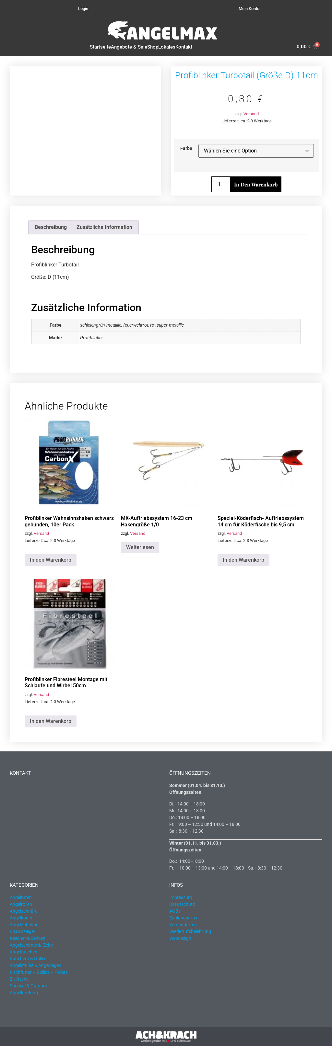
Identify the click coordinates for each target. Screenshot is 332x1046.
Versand (251, 113)
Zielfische (19, 979)
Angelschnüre (23, 911)
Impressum (180, 897)
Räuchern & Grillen (28, 958)
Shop (152, 47)
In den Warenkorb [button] (50, 560)
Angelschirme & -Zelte (31, 945)
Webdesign (180, 938)
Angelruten (21, 897)
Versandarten (183, 924)
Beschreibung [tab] (51, 227)
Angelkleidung (24, 992)
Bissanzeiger (22, 931)
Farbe (186, 148)
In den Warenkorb (256, 184)
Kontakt (183, 47)
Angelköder (21, 917)
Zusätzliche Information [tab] (104, 227)
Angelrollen (21, 904)
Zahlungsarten (184, 917)
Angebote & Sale (129, 47)
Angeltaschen (23, 951)
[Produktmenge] (220, 184)
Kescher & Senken (27, 938)
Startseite (100, 47)
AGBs (175, 911)
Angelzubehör (24, 924)
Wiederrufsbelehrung (190, 931)
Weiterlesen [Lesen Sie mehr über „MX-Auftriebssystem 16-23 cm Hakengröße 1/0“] (140, 547)
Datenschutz (182, 904)
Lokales (166, 47)
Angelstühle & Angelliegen (35, 965)
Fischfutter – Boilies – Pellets (39, 972)
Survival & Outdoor (28, 985)
